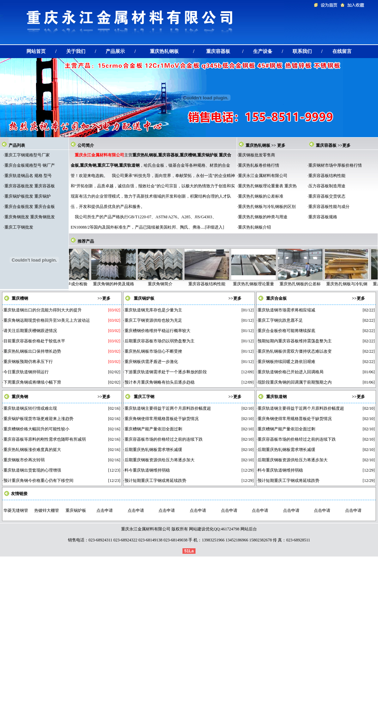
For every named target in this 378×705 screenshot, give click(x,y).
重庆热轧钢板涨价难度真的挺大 (32, 449)
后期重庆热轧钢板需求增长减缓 (153, 449)
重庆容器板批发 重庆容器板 (29, 186)
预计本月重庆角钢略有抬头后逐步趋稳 (159, 382)
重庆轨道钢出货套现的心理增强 (32, 470)
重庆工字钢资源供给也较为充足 (153, 320)
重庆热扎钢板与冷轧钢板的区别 (267, 206)
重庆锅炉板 (144, 298)
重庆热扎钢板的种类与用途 (262, 216)
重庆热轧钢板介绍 (254, 227)
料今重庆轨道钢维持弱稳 (147, 470)
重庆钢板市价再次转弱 (24, 460)
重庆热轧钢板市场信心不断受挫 (153, 351)
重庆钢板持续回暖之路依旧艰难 (286, 361)
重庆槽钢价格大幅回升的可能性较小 (36, 429)
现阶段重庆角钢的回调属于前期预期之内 (295, 382)
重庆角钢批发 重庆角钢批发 (29, 216)
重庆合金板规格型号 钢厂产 (29, 165)
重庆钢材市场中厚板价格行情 (335, 165)
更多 (281, 145)
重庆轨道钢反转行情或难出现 (30, 408)
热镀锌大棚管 (46, 510)
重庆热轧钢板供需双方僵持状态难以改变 (295, 351)
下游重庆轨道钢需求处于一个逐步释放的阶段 (166, 372)
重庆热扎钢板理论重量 (260, 284)
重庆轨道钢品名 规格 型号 (28, 175)
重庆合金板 (276, 298)
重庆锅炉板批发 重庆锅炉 (27, 196)
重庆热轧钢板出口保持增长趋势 (32, 351)
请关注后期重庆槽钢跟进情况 (30, 330)
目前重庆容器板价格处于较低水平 (34, 341)
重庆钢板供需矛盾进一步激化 (151, 361)
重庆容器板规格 (322, 216)
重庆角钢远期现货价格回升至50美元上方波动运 (46, 320)
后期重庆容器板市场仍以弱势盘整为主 (159, 341)
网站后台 (248, 529)
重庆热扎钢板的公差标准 (260, 196)
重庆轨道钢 (276, 396)
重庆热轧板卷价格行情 (258, 165)
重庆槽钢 (20, 298)
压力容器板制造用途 (326, 186)
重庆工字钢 (144, 396)
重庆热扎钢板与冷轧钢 (353, 284)
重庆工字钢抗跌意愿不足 (280, 320)
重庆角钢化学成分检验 (73, 284)
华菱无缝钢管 (15, 510)
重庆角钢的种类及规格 (120, 284)
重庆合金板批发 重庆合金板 (29, 206)
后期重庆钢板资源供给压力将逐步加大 (159, 460)
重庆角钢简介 (167, 284)
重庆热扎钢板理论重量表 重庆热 (267, 186)
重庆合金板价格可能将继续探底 (286, 330)
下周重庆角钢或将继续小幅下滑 (32, 382)
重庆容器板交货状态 (326, 196)
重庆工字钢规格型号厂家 (27, 155)
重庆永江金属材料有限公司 (262, 175)
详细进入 (214, 227)
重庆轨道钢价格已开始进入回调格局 (290, 372)
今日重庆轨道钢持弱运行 (26, 372)
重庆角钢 (20, 396)
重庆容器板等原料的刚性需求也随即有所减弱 (44, 439)
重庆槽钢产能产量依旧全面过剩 (153, 429)
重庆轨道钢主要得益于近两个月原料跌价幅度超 (168, 408)
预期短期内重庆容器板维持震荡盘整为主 (295, 341)
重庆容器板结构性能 (326, 175)
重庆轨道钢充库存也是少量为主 (153, 310)
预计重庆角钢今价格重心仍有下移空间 (38, 480)
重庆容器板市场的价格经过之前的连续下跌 (164, 439)
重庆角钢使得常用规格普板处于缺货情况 (162, 418)
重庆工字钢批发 (18, 227)
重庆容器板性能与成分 (329, 206)
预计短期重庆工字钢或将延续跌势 (155, 480)
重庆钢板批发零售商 (256, 155)
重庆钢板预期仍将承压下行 (28, 361)
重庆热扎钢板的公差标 (307, 284)
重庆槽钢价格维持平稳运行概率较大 (157, 330)
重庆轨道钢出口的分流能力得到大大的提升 (42, 310)
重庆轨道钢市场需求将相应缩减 (286, 310)
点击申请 (104, 510)
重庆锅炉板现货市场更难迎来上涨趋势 (38, 418)
